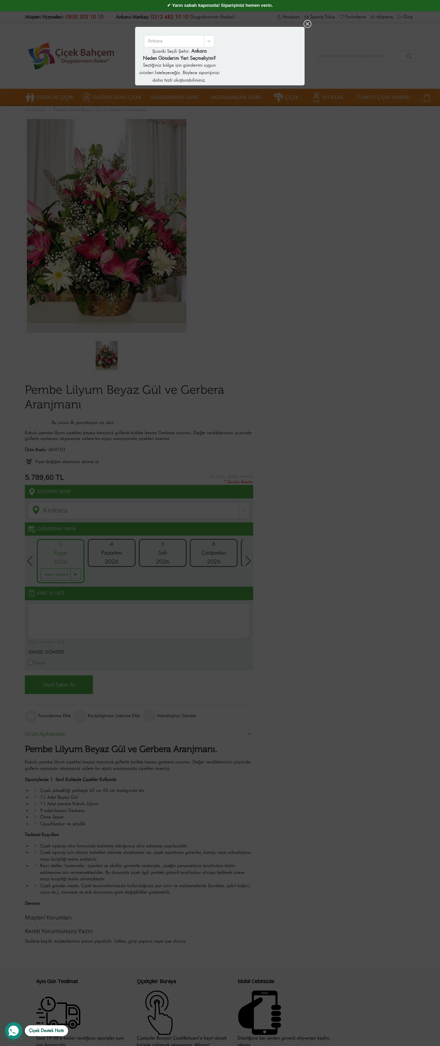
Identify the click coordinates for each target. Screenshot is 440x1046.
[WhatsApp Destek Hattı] (36, 1030)
